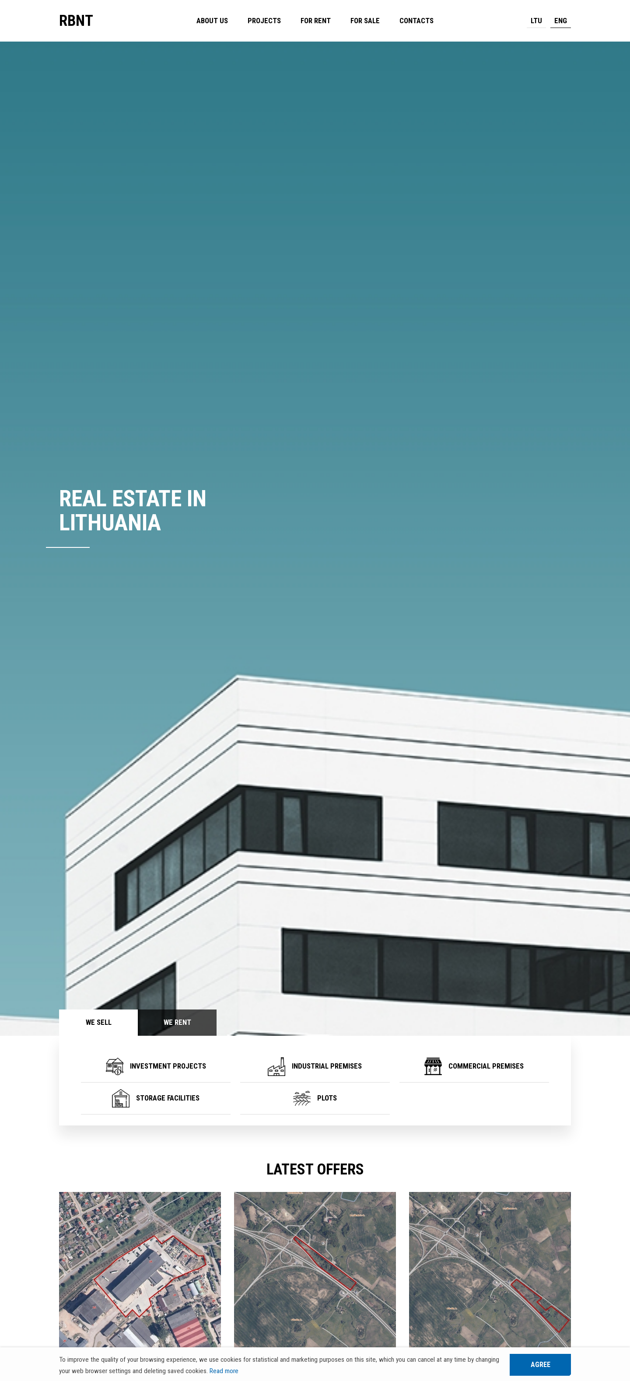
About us (212, 21)
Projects (264, 21)
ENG (560, 21)
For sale (365, 21)
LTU (536, 21)
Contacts (416, 21)
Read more (224, 1371)
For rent (316, 21)
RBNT (76, 20)
